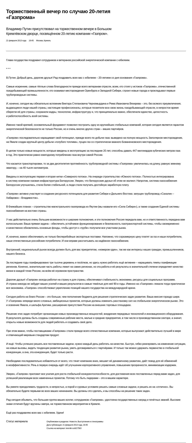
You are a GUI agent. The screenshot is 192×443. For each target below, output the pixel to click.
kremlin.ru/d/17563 (73, 428)
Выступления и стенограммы (90, 421)
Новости (73, 421)
